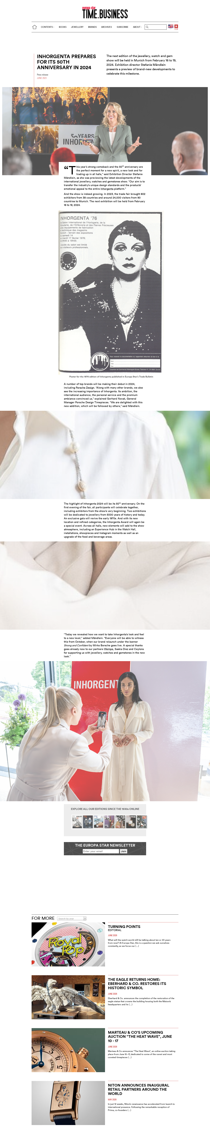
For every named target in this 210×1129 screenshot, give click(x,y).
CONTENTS (47, 27)
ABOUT (137, 27)
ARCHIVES (106, 27)
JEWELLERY (77, 27)
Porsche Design (85, 387)
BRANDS (92, 27)
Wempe (108, 649)
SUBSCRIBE (122, 27)
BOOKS (63, 27)
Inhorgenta (107, 188)
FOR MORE (43, 918)
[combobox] (71, 918)
